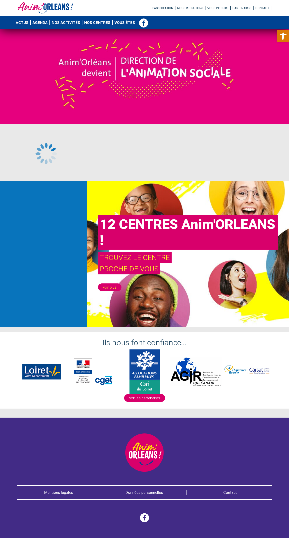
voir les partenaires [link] (144, 398)
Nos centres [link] (97, 22)
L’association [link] (162, 8)
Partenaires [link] (242, 8)
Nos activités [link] (66, 22)
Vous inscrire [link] (217, 8)
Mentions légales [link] (58, 492)
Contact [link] (262, 8)
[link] (283, 36)
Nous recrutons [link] (190, 8)
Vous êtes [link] (124, 22)
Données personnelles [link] (144, 492)
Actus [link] (22, 22)
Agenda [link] (40, 22)
